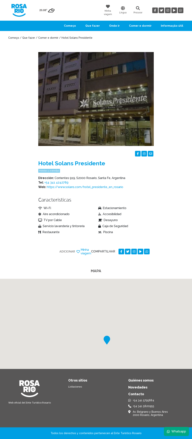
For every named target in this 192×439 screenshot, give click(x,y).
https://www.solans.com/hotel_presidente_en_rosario (85, 187)
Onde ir (114, 25)
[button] (107, 340)
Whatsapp (176, 431)
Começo (70, 25)
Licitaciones (75, 386)
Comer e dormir (140, 25)
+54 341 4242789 (56, 182)
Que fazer (92, 25)
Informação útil (172, 25)
